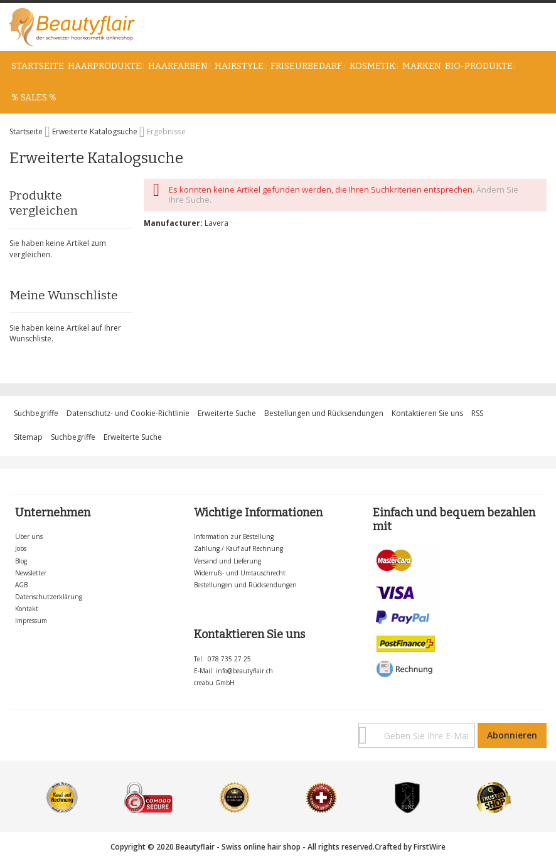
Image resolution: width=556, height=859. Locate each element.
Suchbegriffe (36, 413)
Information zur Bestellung (234, 536)
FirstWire (430, 846)
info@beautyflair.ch (244, 670)
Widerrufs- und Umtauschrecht (240, 572)
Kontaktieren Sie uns (427, 413)
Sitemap (28, 437)
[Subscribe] (512, 735)
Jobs (20, 548)
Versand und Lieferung (227, 561)
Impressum (31, 620)
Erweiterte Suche (227, 413)
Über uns (29, 536)
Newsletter (30, 572)
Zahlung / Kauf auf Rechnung (238, 548)
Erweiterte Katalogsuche (95, 131)
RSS (477, 413)
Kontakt (26, 608)
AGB (21, 584)
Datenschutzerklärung (48, 596)
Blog (21, 561)
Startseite (27, 131)
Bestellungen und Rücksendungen (323, 413)
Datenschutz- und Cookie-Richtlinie (128, 413)
